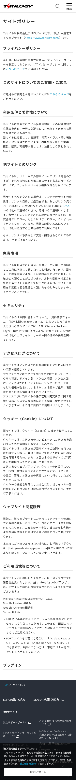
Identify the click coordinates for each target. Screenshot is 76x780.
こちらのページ (15, 69)
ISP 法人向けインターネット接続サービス (19, 735)
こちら (66, 206)
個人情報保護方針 (28, 763)
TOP (5, 684)
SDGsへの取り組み (48, 699)
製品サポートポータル (15, 722)
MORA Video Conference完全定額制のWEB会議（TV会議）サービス (55, 734)
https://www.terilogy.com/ (42, 38)
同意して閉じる (38, 772)
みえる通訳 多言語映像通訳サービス (55, 722)
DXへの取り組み (14, 700)
